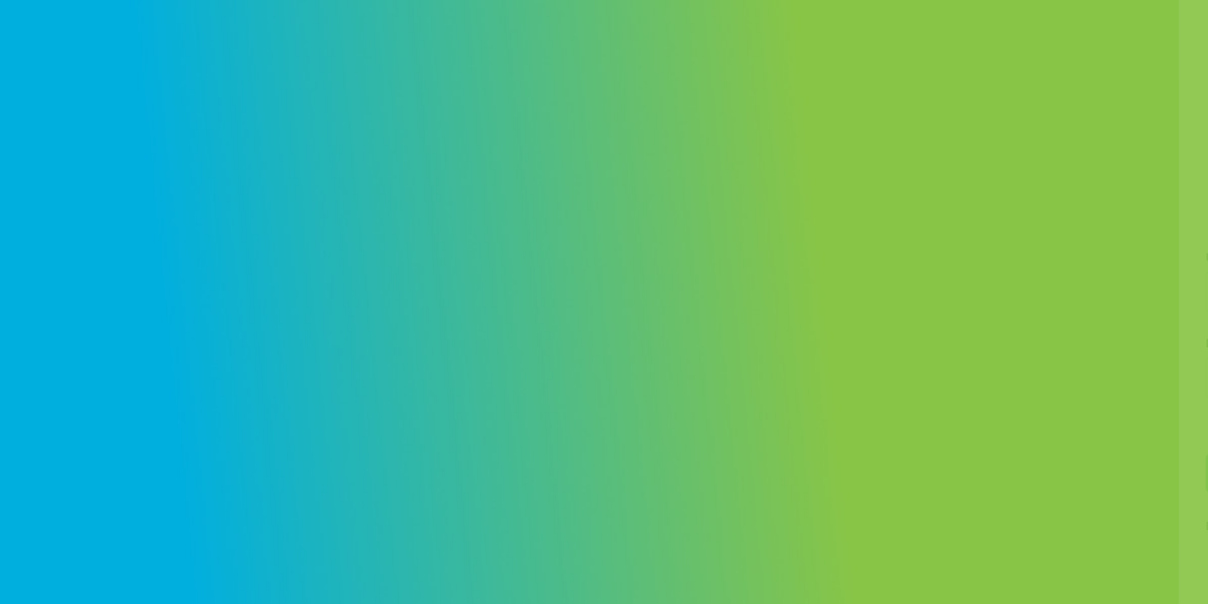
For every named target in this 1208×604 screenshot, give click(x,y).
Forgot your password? (1119, 425)
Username (912, 258)
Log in (1031, 472)
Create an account (1089, 526)
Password (911, 343)
